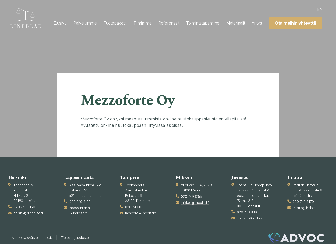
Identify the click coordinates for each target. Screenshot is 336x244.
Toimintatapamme (258, 22)
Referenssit (223, 22)
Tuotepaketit (166, 22)
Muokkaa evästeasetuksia (34, 237)
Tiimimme (195, 22)
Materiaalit (293, 22)
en (319, 9)
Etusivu (108, 22)
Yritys (315, 22)
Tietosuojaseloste (80, 237)
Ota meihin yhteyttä (294, 33)
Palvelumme (134, 22)
